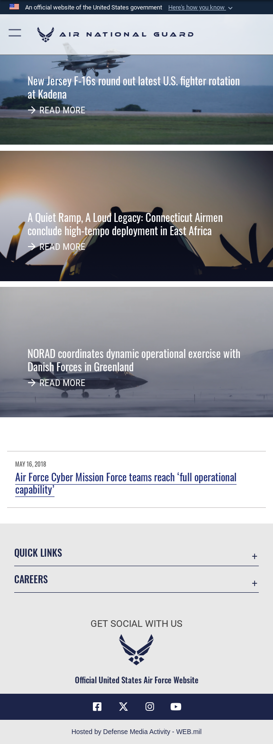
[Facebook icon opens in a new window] (97, 707)
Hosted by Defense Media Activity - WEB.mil (137, 731)
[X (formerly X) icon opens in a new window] (123, 707)
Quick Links (38, 552)
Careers (31, 579)
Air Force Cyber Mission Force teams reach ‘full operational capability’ (126, 482)
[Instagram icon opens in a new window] (150, 707)
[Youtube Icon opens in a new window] (176, 707)
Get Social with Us (136, 623)
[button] (201, 7)
